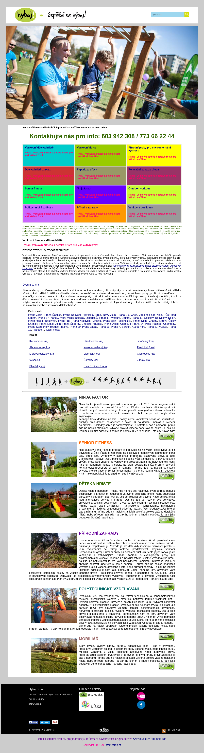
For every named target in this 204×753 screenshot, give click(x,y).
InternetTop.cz (112, 745)
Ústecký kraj (91, 360)
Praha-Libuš (46, 323)
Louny (162, 320)
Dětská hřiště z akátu (38, 169)
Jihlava (97, 320)
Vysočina (34, 360)
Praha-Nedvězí (72, 314)
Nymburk (114, 317)
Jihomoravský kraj (40, 347)
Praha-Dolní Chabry (145, 320)
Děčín (171, 317)
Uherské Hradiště (92, 323)
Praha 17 (43, 317)
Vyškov (163, 326)
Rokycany (161, 317)
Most (148, 323)
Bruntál (126, 317)
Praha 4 (115, 326)
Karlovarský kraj (38, 341)
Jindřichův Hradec (97, 317)
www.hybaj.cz (141, 738)
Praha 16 (123, 314)
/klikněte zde (158, 738)
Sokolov (148, 317)
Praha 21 (152, 326)
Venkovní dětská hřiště (39, 147)
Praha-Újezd (111, 323)
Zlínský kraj (143, 360)
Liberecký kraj (92, 353)
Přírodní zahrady (87, 207)
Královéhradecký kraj (96, 347)
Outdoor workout (139, 188)
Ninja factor (84, 188)
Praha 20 (75, 326)
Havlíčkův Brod (92, 314)
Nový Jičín (109, 314)
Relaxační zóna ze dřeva (143, 169)
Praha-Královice (81, 320)
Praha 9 (37, 329)
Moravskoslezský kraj (41, 353)
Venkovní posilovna (140, 207)
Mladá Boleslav (76, 317)
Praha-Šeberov (71, 323)
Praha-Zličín (35, 314)
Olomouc (125, 323)
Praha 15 (104, 326)
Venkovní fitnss (86, 147)
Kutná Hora (138, 326)
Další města (53, 329)
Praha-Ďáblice (52, 314)
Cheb (134, 314)
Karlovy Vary (58, 317)
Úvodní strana (30, 284)
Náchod (157, 323)
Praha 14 (138, 323)
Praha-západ (89, 326)
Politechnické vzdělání (39, 207)
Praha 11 (137, 317)
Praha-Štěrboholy (38, 326)
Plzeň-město (35, 320)
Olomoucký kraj (146, 353)
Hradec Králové (59, 326)
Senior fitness (33, 188)
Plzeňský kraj (37, 366)
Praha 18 (64, 320)
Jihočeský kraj (145, 341)
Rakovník (50, 320)
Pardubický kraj (146, 347)
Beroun (126, 326)
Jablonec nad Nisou (151, 314)
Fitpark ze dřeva (87, 169)
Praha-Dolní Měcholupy (117, 320)
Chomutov (169, 323)
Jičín (58, 323)
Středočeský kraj (93, 341)
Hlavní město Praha (95, 366)
